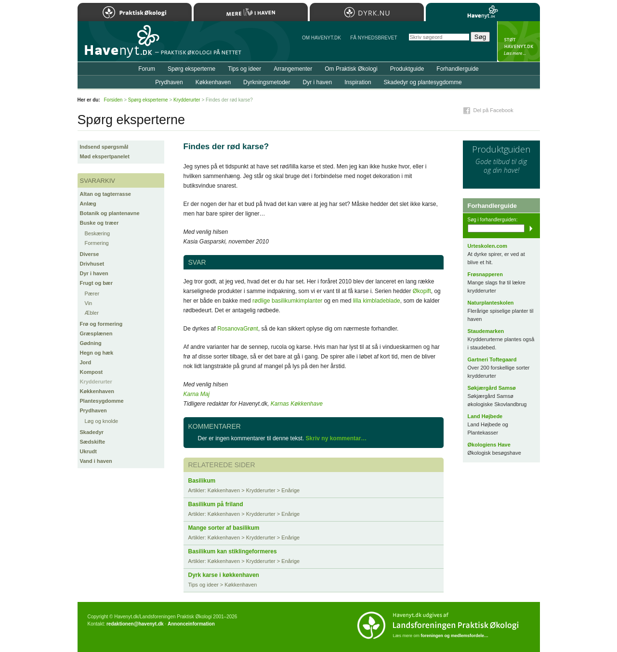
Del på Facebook (493, 110)
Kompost (91, 372)
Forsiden (113, 99)
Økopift (422, 291)
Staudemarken (486, 331)
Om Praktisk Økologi (351, 68)
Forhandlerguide (457, 68)
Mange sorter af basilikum (224, 527)
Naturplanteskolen (491, 303)
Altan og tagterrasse (105, 194)
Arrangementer (293, 68)
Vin (88, 303)
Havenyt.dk (483, 12)
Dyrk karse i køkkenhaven (223, 575)
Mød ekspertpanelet (105, 156)
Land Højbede (485, 416)
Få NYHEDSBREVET (373, 37)
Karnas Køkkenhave (297, 403)
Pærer (92, 293)
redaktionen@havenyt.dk (135, 623)
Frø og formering (101, 324)
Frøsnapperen (485, 274)
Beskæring (97, 233)
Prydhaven (93, 410)
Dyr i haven (94, 273)
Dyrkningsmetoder (266, 82)
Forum (146, 68)
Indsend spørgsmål (104, 147)
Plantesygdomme (102, 401)
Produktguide (407, 68)
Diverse (89, 254)
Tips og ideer (244, 68)
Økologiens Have (489, 444)
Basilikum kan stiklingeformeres (232, 551)
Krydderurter (96, 381)
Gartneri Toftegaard (492, 359)
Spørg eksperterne (191, 68)
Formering (97, 243)
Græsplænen (96, 333)
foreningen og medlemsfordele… (455, 635)
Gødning (91, 343)
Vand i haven (96, 461)
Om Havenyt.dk (321, 37)
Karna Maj (197, 394)
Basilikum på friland (215, 504)
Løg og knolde (101, 421)
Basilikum (202, 480)
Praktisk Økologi (135, 12)
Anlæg (88, 203)
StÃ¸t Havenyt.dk (518, 41)
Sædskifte (92, 442)
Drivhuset (92, 264)
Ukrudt (88, 451)
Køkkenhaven (97, 391)
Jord (86, 362)
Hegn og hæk (97, 353)
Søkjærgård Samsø (492, 388)
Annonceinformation (191, 623)
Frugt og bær (96, 283)
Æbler (92, 313)
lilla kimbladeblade (376, 300)
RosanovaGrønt (237, 328)
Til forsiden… (119, 45)
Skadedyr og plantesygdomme (423, 82)
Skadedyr (92, 432)
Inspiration (357, 82)
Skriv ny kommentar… (336, 438)
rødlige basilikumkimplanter (287, 300)
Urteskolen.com (488, 246)
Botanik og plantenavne (110, 213)
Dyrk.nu (367, 12)
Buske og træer (99, 223)
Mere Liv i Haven (251, 12)
